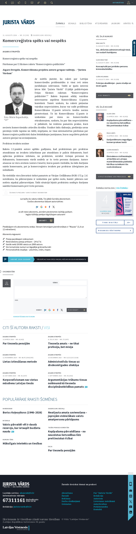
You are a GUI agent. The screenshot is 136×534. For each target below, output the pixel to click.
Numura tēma (8, 440)
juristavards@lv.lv (22, 506)
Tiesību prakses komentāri (58, 428)
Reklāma (66, 498)
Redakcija (98, 495)
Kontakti (97, 509)
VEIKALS (72, 23)
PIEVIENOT (73, 310)
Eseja (50, 446)
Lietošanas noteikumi (104, 501)
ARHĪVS (127, 23)
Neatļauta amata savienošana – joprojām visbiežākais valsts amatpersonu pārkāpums (67, 416)
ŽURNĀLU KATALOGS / (112, 188)
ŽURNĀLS (60, 23)
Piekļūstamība (100, 506)
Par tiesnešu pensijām (16, 343)
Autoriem (98, 498)
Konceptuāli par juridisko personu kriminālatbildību (112, 67)
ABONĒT (43, 220)
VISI (47, 327)
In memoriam (7, 409)
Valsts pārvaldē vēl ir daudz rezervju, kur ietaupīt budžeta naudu (21, 428)
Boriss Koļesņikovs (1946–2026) (22, 412)
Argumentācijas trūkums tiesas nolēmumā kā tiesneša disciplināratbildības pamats (67, 383)
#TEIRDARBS (101, 23)
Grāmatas (66, 504)
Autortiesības (100, 504)
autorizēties (118, 3)
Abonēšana (67, 493)
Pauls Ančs (111, 133)
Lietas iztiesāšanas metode (20, 361)
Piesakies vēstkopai (114, 230)
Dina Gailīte (100, 43)
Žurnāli (65, 495)
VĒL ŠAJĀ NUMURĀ (104, 36)
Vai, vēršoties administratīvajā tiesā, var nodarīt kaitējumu (113, 51)
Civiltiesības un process (114, 177)
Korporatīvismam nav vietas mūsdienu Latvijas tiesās (20, 381)
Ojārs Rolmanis (102, 77)
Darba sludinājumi (71, 501)
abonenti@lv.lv (27, 493)
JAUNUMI (115, 23)
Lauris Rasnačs (113, 150)
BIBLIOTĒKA (86, 23)
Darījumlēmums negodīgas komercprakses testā (119, 141)
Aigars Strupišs (11, 51)
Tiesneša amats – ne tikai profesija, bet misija (63, 345)
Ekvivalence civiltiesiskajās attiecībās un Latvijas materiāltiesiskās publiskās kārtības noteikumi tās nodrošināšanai (119, 161)
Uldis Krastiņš (102, 60)
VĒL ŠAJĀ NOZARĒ (104, 106)
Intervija (6, 421)
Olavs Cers (111, 114)
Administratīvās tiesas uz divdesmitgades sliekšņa (64, 363)
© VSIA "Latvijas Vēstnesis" (75, 519)
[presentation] (73, 303)
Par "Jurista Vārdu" (103, 493)
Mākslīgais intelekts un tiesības (22, 443)
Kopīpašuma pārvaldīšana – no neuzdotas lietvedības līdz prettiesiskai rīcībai (67, 435)
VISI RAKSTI (114, 95)
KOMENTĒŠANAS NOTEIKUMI (24, 317)
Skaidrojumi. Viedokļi (42, 35)
